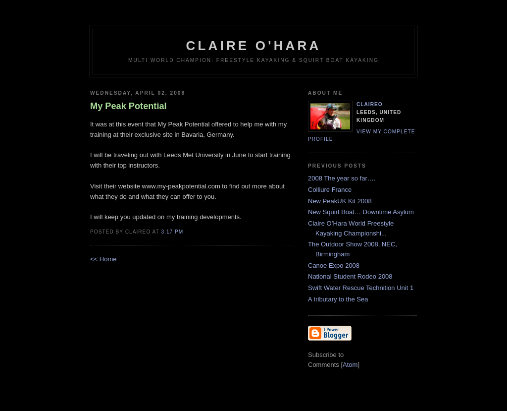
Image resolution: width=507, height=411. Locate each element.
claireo (369, 104)
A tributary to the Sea (338, 299)
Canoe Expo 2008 (333, 265)
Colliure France (330, 189)
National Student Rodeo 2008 (350, 276)
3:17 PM (172, 232)
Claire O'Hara (253, 45)
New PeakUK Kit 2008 (340, 201)
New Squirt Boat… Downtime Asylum (361, 212)
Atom (350, 364)
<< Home (103, 259)
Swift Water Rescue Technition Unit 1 (360, 288)
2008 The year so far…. (341, 178)
